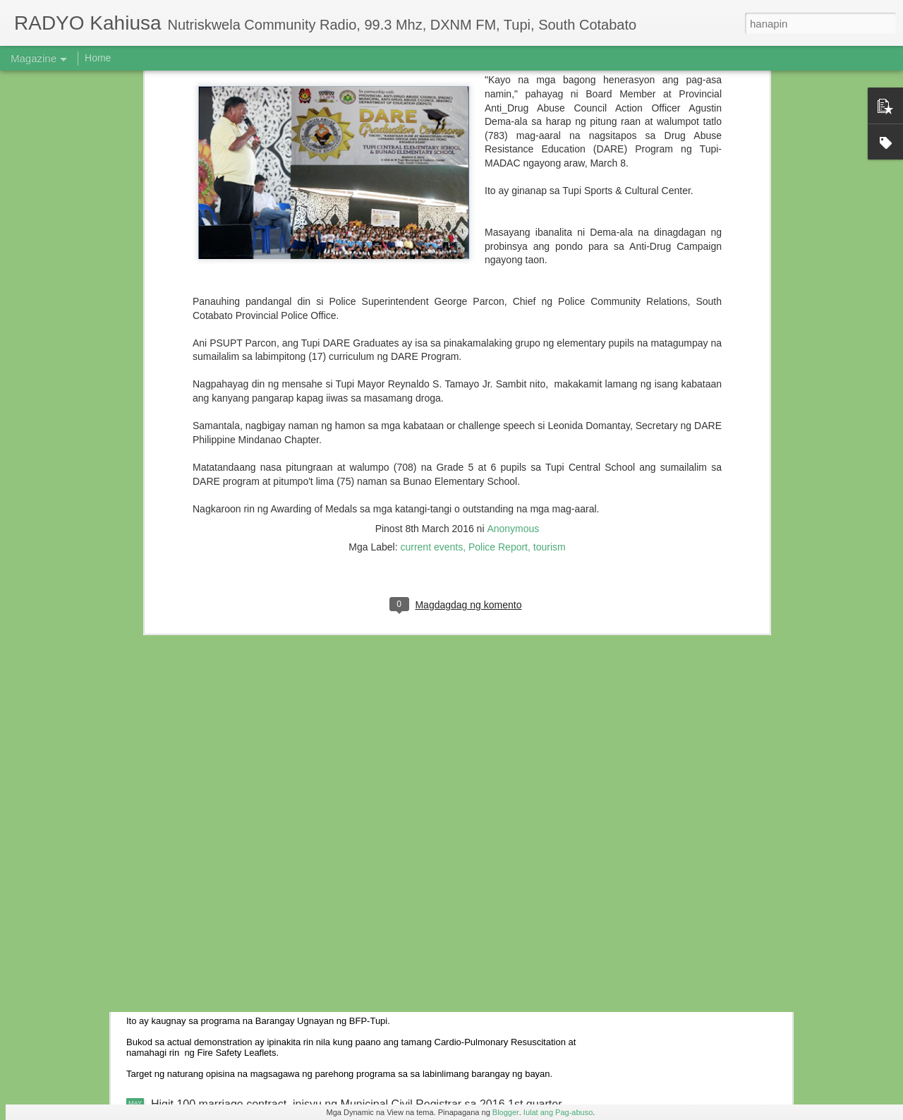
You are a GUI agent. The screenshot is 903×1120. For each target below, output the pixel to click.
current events (431, 208)
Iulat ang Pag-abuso (558, 1112)
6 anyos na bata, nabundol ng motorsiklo (252, 627)
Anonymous (513, 189)
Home (98, 58)
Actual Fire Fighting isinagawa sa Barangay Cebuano (284, 974)
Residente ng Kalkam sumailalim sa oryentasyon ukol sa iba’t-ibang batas (335, 757)
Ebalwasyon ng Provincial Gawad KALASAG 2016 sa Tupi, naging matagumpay (351, 855)
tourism (549, 208)
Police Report (498, 208)
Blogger (505, 1112)
